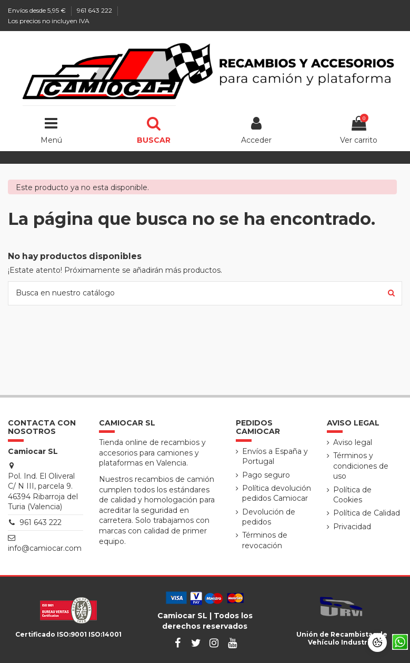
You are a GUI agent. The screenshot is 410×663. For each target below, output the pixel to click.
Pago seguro (266, 475)
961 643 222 (95, 10)
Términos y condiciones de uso (360, 466)
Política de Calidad (366, 513)
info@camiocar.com (45, 548)
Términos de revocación (264, 540)
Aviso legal (352, 442)
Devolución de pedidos (268, 517)
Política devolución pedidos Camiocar (276, 493)
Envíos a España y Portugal (275, 457)
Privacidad (352, 526)
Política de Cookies (352, 495)
